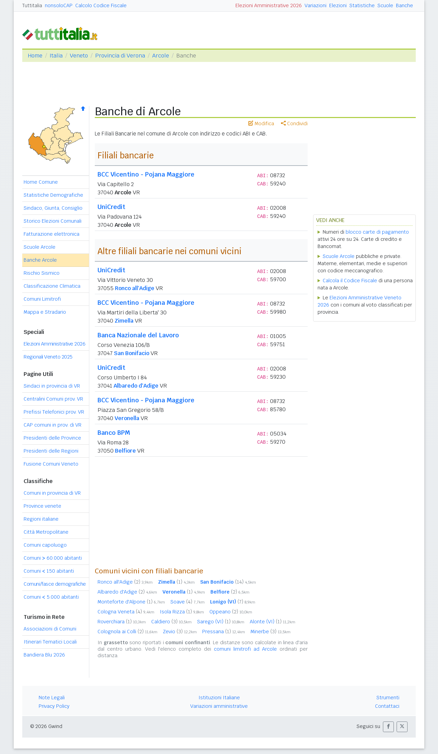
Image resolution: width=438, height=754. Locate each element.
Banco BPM (114, 433)
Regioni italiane (41, 519)
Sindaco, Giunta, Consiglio (53, 208)
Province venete (42, 506)
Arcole (160, 55)
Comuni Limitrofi (42, 299)
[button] (388, 727)
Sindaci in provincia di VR (52, 386)
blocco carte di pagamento (377, 232)
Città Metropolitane (46, 532)
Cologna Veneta (126, 612)
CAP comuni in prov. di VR (52, 425)
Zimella (124, 320)
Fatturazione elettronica (51, 234)
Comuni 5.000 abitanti (51, 597)
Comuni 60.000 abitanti (53, 558)
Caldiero (171, 622)
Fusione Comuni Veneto (51, 464)
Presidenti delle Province (52, 438)
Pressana (223, 631)
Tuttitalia (32, 5)
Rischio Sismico (42, 273)
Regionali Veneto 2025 (48, 357)
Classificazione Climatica (52, 286)
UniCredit (111, 207)
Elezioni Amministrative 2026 (268, 5)
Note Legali (52, 697)
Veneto (79, 55)
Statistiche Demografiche (53, 195)
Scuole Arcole (39, 247)
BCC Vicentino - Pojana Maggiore (146, 174)
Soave (187, 602)
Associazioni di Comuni (50, 629)
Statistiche (362, 5)
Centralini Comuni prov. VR (53, 399)
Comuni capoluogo (45, 545)
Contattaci (387, 706)
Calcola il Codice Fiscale (350, 280)
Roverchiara (122, 622)
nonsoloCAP (59, 5)
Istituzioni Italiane (219, 697)
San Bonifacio (131, 353)
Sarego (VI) (220, 622)
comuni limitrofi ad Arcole (245, 649)
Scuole (385, 5)
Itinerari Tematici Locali (50, 642)
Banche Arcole (40, 260)
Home (35, 55)
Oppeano (230, 612)
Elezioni (338, 5)
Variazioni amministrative (219, 706)
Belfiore (125, 450)
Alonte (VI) (272, 622)
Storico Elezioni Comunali (52, 221)
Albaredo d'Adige (136, 385)
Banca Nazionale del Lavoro (138, 335)
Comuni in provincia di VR (52, 493)
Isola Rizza (182, 612)
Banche (404, 5)
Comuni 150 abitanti (49, 571)
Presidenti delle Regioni (51, 451)
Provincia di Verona (120, 55)
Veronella (127, 418)
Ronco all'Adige (134, 288)
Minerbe (270, 631)
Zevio (180, 631)
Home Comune (41, 182)
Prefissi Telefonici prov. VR (54, 412)
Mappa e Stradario (45, 312)
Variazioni (315, 5)
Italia (56, 55)
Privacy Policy (54, 706)
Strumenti (387, 697)
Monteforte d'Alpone (131, 602)
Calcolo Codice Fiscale (101, 5)
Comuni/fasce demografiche (55, 584)
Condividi (294, 123)
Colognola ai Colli (127, 631)
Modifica (261, 123)
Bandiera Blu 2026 (44, 655)
